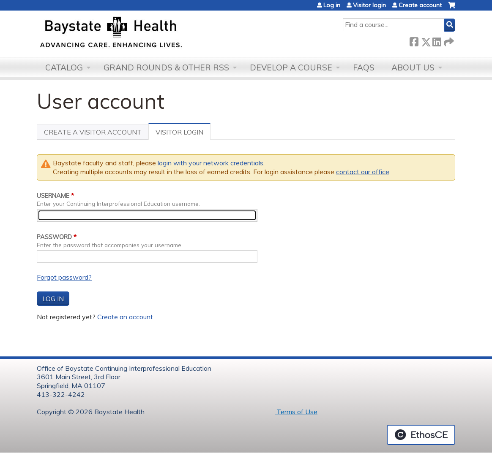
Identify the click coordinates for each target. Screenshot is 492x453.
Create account (420, 5)
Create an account (125, 317)
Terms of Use (296, 411)
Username (53, 196)
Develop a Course (291, 67)
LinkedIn (436, 40)
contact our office (362, 171)
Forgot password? (64, 277)
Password (54, 237)
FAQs (363, 67)
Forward (448, 40)
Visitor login (369, 5)
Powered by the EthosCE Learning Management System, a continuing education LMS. (421, 435)
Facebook (414, 40)
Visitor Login (183, 134)
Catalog (64, 67)
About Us (413, 67)
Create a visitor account (93, 132)
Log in (331, 5)
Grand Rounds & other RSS (166, 67)
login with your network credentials (210, 163)
